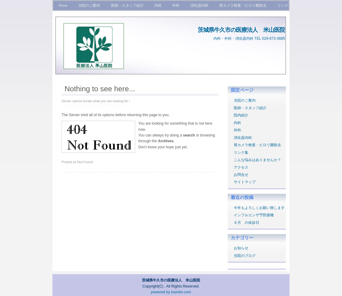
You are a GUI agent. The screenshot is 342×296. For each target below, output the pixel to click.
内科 (158, 5)
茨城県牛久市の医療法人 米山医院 (241, 29)
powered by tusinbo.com (171, 292)
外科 (175, 5)
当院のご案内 (89, 5)
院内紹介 (241, 115)
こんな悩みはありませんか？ (257, 160)
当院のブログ (245, 256)
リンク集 (241, 152)
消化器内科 (199, 5)
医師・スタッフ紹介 (127, 5)
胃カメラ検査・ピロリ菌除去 (243, 5)
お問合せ (241, 175)
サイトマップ (245, 182)
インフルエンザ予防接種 (254, 215)
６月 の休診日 (246, 222)
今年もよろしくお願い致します (259, 208)
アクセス (241, 167)
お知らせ (241, 248)
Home (63, 5)
